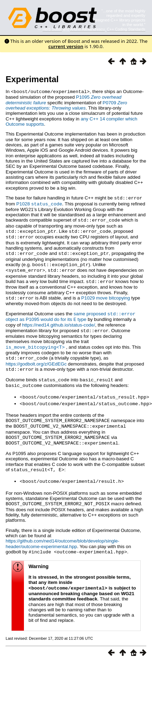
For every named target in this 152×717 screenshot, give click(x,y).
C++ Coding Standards (126, 29)
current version (65, 46)
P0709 (66, 105)
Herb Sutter (52, 29)
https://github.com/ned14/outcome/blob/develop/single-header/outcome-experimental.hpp (62, 533)
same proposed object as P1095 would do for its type (70, 312)
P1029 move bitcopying (105, 294)
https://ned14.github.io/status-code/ (58, 320)
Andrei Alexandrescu (87, 29)
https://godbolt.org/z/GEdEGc (36, 358)
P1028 (39, 203)
